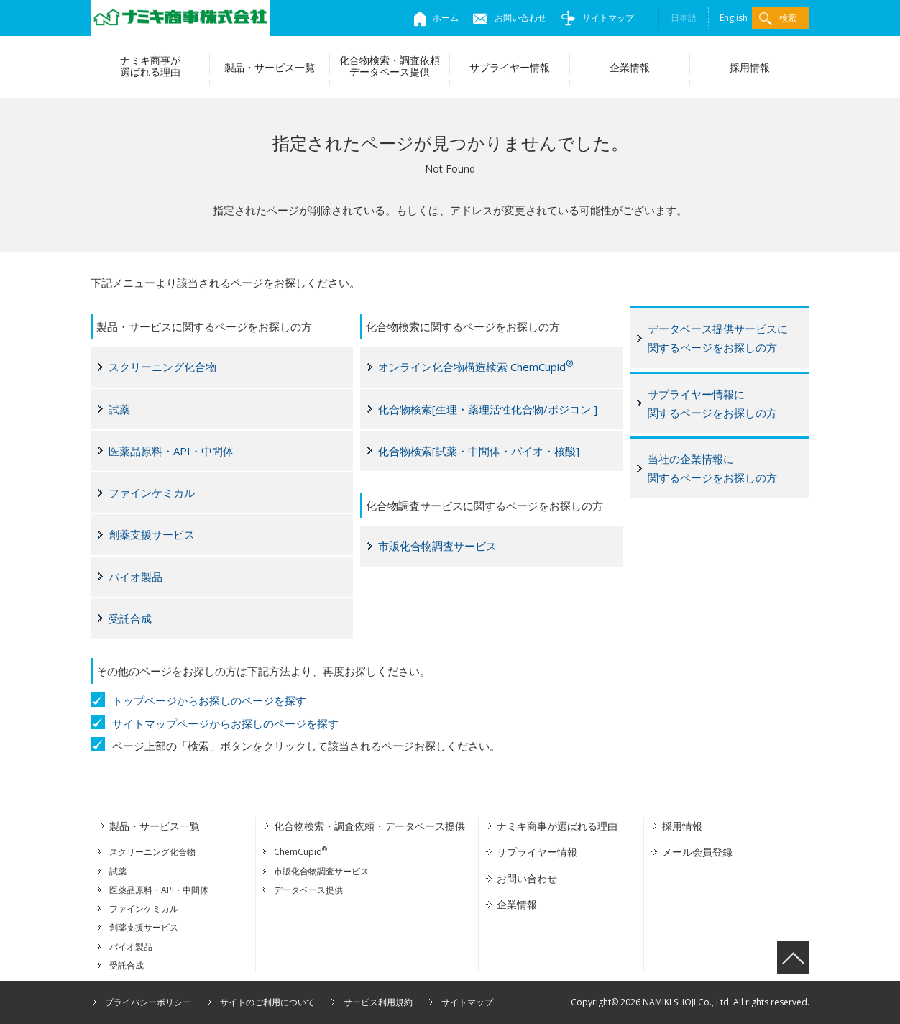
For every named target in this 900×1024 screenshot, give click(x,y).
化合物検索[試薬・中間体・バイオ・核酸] (478, 451)
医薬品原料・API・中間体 (171, 451)
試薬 (119, 409)
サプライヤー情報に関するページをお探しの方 (712, 403)
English (734, 18)
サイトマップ (597, 18)
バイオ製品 (135, 577)
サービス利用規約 (378, 1002)
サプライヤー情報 (509, 67)
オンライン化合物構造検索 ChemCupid (475, 365)
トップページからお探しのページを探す (209, 700)
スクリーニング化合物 (162, 367)
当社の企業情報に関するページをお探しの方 (712, 468)
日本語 (684, 18)
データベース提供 (308, 890)
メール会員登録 (697, 852)
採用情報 (750, 67)
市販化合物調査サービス (437, 546)
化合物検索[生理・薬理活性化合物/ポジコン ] (487, 409)
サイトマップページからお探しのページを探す (225, 723)
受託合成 (130, 618)
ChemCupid (300, 852)
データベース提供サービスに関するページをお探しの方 (718, 338)
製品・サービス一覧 (269, 67)
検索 (777, 18)
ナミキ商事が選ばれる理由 (150, 65)
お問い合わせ (509, 18)
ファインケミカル (152, 492)
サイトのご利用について (267, 1002)
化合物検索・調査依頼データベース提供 (389, 65)
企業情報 (630, 67)
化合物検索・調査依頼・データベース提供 (369, 826)
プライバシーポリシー (148, 1002)
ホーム (436, 18)
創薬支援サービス (152, 534)
